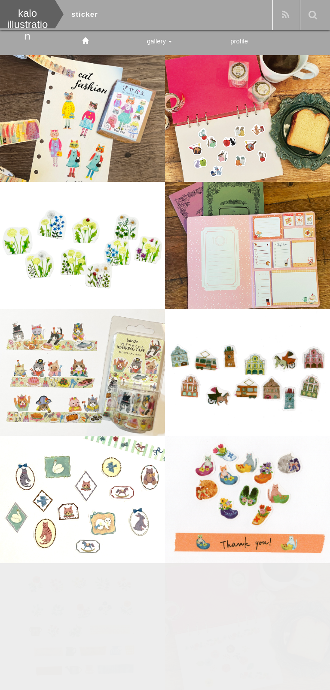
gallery (159, 41)
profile (239, 41)
